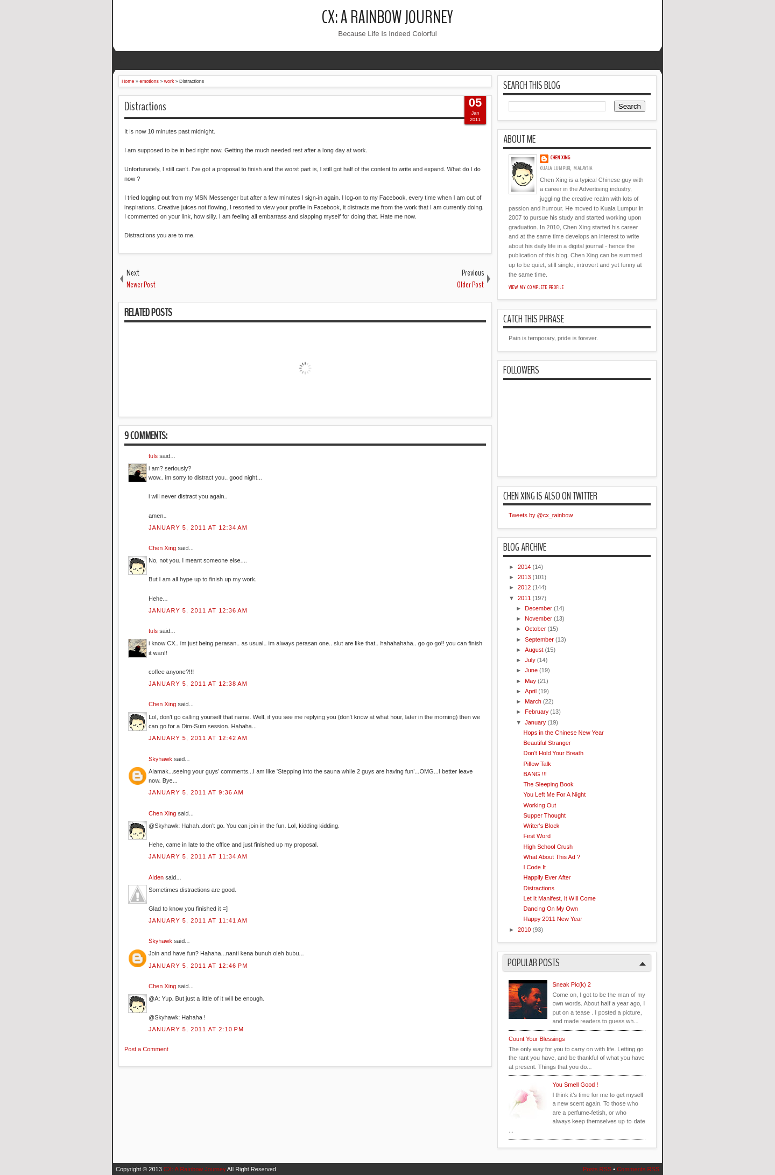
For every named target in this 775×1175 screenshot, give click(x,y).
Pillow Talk (537, 764)
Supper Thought (544, 815)
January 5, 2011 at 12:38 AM (198, 683)
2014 (524, 567)
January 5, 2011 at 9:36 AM (196, 792)
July (530, 660)
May (530, 681)
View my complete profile (536, 287)
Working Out (539, 805)
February (536, 711)
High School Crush (548, 846)
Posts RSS (597, 1169)
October (535, 628)
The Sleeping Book (548, 784)
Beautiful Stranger (546, 743)
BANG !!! (534, 774)
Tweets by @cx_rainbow (541, 515)
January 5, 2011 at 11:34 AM (198, 856)
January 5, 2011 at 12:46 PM (198, 965)
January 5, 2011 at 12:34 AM (198, 527)
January (535, 722)
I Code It (534, 867)
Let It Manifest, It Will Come (559, 898)
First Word (537, 836)
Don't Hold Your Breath (553, 753)
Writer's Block (541, 825)
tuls (153, 456)
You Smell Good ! (575, 1084)
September (539, 639)
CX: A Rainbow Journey (387, 17)
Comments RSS (638, 1169)
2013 (524, 577)
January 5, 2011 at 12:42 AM (198, 738)
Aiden (156, 877)
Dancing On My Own (550, 908)
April (531, 691)
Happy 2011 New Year (552, 919)
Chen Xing (162, 548)
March (533, 701)
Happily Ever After (546, 877)
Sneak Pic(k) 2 (571, 984)
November (538, 618)
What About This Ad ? (551, 857)
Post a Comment (146, 1049)
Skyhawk (160, 759)
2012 (524, 587)
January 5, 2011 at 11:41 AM (198, 920)
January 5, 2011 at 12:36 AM (198, 610)
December (538, 608)
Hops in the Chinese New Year (563, 732)
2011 (524, 598)
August (534, 649)
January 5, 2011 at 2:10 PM (196, 1029)
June (531, 670)
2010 (524, 929)
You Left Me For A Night (554, 794)
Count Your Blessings (537, 1039)
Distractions (145, 106)
